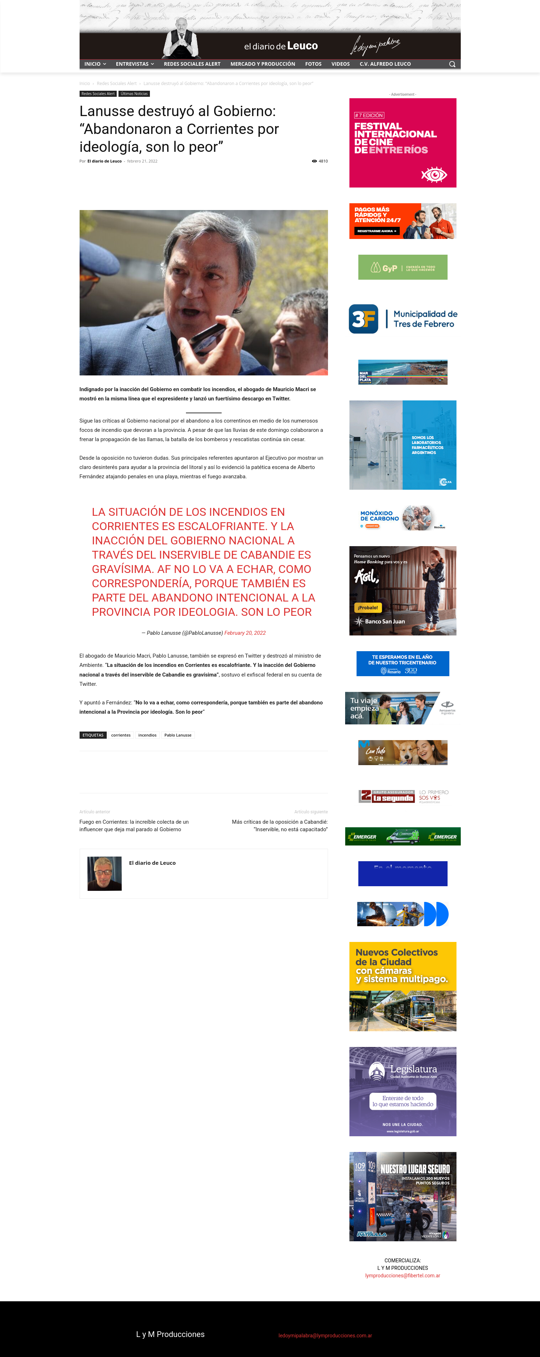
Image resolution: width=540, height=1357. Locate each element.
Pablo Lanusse (178, 735)
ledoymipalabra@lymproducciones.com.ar (325, 1335)
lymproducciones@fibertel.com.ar (402, 1275)
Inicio (85, 83)
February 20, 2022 (245, 633)
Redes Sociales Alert (117, 83)
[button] (452, 64)
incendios (147, 735)
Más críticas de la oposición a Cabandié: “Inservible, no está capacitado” (280, 826)
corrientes (121, 735)
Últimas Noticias (134, 93)
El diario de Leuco (104, 161)
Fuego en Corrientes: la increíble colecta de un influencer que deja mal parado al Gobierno (134, 826)
